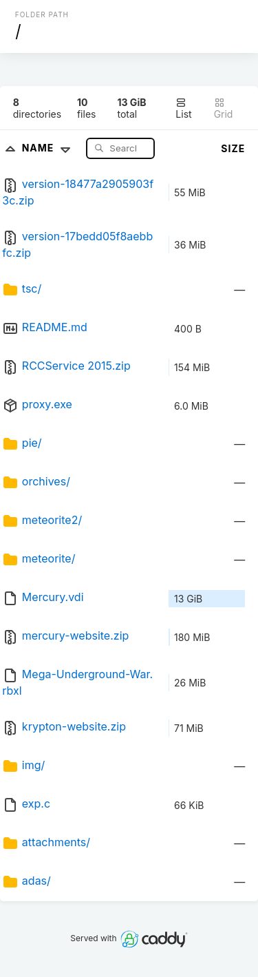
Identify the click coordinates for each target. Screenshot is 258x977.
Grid (223, 108)
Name (49, 148)
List (183, 108)
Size (233, 148)
